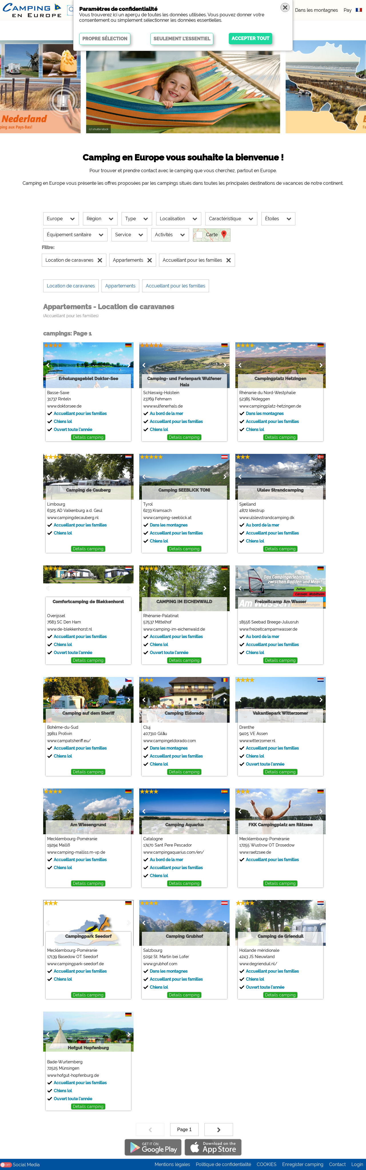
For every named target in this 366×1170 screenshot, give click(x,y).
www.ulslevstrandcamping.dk (266, 517)
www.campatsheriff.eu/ (69, 740)
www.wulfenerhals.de (163, 406)
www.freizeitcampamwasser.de (268, 629)
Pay (348, 10)
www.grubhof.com (160, 964)
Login (357, 1164)
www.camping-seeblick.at (167, 517)
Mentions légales (172, 1164)
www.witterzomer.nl (257, 740)
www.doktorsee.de (64, 406)
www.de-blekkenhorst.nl (69, 629)
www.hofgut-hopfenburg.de (73, 1075)
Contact (337, 1164)
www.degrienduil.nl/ (258, 964)
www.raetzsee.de (255, 852)
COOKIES (267, 1164)
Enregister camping (302, 1164)
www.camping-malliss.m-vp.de (76, 852)
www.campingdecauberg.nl (73, 517)
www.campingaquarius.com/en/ (173, 852)
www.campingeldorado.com (169, 740)
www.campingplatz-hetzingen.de (270, 406)
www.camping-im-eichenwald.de (174, 629)
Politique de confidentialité (223, 1164)
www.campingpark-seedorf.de (75, 964)
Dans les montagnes (316, 10)
